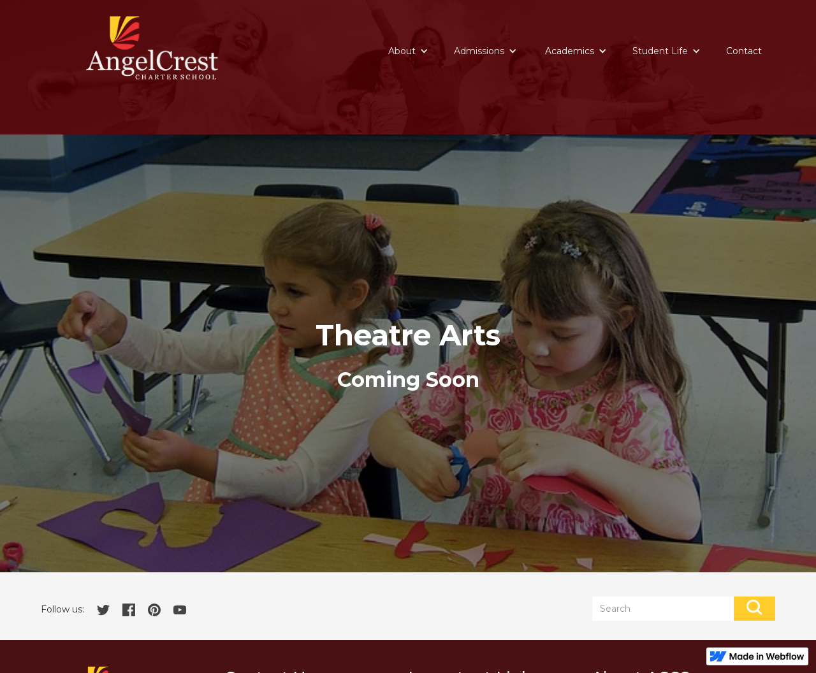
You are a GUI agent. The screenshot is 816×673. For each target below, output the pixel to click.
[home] (152, 48)
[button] (408, 51)
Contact (744, 51)
